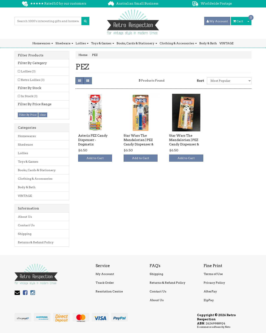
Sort (200, 80)
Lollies (82, 43)
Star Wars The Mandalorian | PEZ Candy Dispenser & (138, 140)
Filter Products (30, 55)
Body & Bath (208, 43)
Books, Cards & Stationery (137, 43)
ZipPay (209, 300)
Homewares (42, 43)
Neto (227, 327)
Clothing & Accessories (178, 43)
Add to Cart (95, 158)
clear (43, 114)
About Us (25, 216)
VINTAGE (226, 43)
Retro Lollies (32, 80)
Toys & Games (102, 43)
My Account (105, 274)
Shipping (24, 233)
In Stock (29, 96)
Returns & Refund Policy (36, 242)
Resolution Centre (109, 291)
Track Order (105, 282)
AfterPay (210, 291)
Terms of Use (213, 274)
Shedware (64, 43)
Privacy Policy (214, 282)
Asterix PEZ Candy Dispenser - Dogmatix (93, 140)
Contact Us (26, 225)
